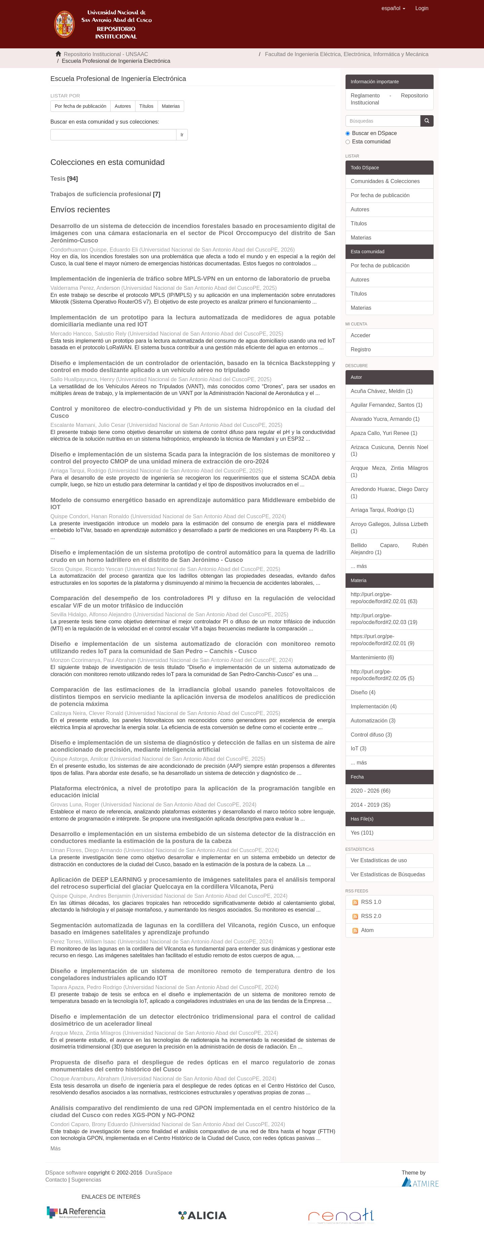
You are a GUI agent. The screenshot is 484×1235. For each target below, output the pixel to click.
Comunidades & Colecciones (385, 181)
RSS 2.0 (366, 916)
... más (359, 566)
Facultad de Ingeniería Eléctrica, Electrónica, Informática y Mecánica (347, 54)
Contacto (56, 1180)
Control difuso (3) (371, 735)
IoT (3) (359, 748)
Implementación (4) (374, 706)
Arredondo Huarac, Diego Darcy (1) (390, 492)
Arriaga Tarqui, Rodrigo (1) (382, 510)
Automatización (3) (373, 720)
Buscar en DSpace (371, 133)
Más (55, 1148)
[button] (393, 8)
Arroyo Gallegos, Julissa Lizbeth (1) (390, 527)
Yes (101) (362, 833)
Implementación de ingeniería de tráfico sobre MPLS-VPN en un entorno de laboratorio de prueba (190, 278)
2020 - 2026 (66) (371, 791)
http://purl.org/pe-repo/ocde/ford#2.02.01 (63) (384, 597)
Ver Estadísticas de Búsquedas (388, 874)
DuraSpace (158, 1173)
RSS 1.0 (366, 902)
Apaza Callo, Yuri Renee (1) (384, 433)
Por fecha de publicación (80, 106)
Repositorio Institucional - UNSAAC (106, 54)
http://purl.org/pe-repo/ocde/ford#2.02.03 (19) (384, 619)
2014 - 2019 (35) (371, 805)
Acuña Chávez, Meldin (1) (382, 391)
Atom (362, 930)
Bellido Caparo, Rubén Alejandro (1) (390, 548)
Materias (171, 106)
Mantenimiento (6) (372, 657)
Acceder (361, 335)
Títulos (146, 106)
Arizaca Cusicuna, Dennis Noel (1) (390, 450)
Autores (123, 106)
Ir (182, 134)
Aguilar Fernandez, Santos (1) (386, 405)
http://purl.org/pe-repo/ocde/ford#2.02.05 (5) (382, 675)
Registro (361, 349)
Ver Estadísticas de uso (379, 860)
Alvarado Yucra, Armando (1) (385, 419)
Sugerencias (86, 1180)
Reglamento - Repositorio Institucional (390, 99)
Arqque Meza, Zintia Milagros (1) (390, 471)
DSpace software (65, 1173)
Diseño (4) (363, 692)
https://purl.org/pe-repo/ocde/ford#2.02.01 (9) (382, 639)
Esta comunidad (368, 141)
